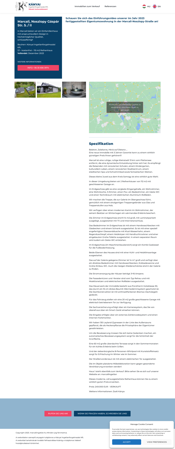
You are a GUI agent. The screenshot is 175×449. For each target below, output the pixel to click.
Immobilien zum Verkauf (87, 6)
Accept (127, 442)
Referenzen (110, 6)
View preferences (157, 442)
